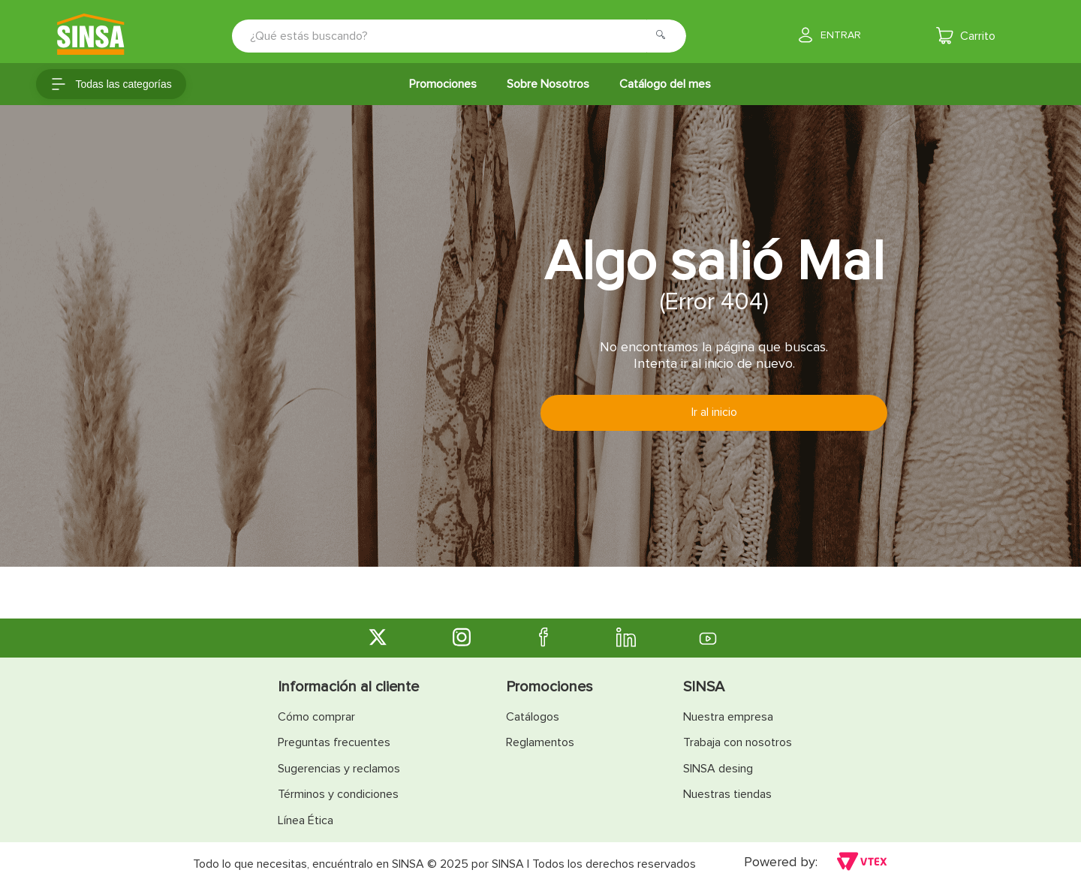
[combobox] (448, 36)
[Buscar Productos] (665, 36)
